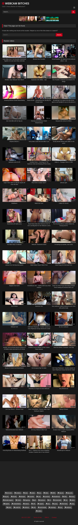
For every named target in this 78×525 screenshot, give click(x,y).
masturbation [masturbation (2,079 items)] (17, 503)
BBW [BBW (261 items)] (53, 493)
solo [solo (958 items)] (34, 507)
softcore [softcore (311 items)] (27, 507)
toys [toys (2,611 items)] (61, 507)
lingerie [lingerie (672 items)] (7, 503)
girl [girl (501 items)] (35, 500)
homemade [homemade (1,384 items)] (58, 500)
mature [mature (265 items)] (27, 503)
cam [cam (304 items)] (39, 496)
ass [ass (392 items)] (40, 493)
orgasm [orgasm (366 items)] (41, 503)
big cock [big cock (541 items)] (70, 493)
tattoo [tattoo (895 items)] (39, 511)
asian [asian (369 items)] (33, 493)
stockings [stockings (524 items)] (53, 507)
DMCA (47, 517)
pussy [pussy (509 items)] (55, 503)
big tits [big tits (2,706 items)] (6, 496)
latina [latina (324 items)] (73, 500)
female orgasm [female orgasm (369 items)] (9, 500)
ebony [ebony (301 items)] (72, 496)
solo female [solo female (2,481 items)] (43, 507)
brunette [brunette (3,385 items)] (31, 496)
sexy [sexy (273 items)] (73, 503)
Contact (54, 517)
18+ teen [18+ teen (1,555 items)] (9, 493)
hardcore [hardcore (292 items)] (42, 500)
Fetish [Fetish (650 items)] (19, 500)
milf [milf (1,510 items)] (34, 503)
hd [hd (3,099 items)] (50, 500)
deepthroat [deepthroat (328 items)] (57, 496)
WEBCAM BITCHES (15, 3)
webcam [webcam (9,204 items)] (68, 507)
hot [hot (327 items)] (66, 500)
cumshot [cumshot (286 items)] (47, 496)
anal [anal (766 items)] (26, 493)
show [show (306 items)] (9, 507)
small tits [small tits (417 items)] (17, 507)
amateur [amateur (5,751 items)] (18, 493)
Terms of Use (38, 517)
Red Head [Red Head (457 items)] (64, 503)
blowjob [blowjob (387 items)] (23, 496)
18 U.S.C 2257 (25, 517)
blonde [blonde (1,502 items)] (14, 496)
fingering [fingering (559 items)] (27, 500)
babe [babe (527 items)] (46, 493)
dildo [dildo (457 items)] (65, 496)
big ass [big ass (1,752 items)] (61, 493)
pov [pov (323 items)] (49, 503)
